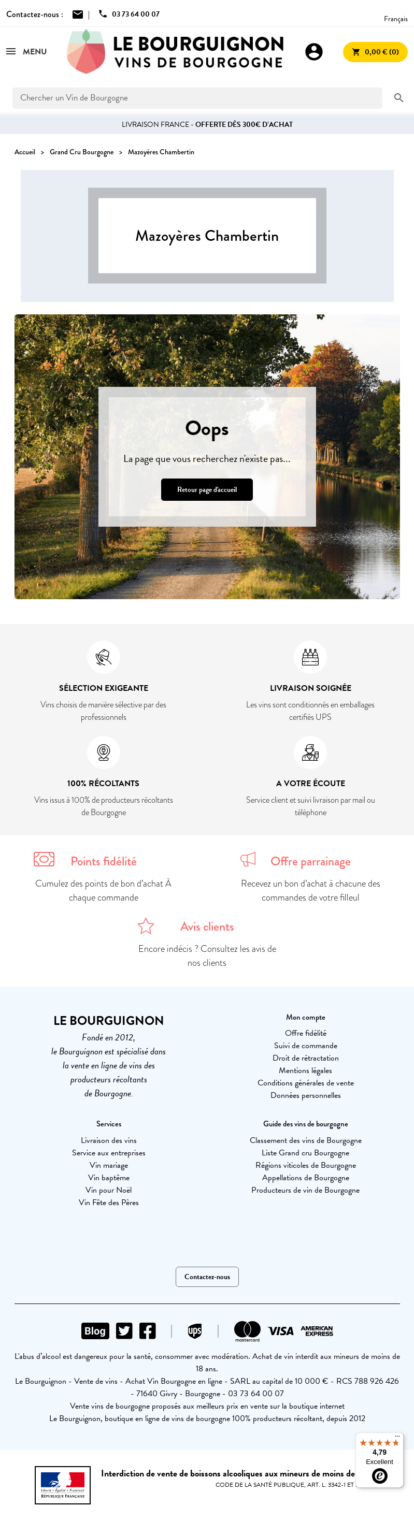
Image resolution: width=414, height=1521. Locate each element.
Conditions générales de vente (306, 1083)
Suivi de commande (305, 1045)
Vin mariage (109, 1165)
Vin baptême (109, 1177)
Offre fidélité (305, 1033)
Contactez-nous (207, 1276)
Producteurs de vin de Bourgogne (305, 1190)
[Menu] (397, 1438)
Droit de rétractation (306, 1058)
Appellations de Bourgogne (305, 1177)
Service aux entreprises (109, 1153)
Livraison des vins (109, 1140)
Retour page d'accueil (207, 489)
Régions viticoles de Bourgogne (305, 1165)
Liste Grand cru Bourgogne (305, 1153)
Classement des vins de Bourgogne (306, 1140)
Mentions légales (305, 1070)
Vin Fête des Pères (109, 1202)
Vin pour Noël (108, 1190)
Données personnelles (305, 1095)
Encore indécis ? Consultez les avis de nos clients (207, 955)
